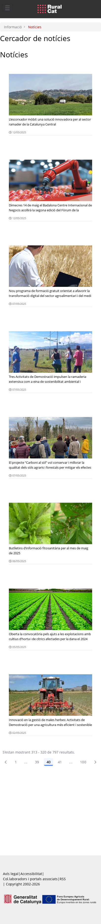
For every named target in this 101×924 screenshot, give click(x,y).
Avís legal (10, 873)
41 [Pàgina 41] (60, 762)
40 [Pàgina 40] (48, 762)
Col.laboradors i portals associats (30, 879)
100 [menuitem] (83, 762)
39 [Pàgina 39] (37, 762)
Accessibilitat (31, 873)
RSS (63, 879)
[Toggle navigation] (7, 7)
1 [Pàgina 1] (16, 762)
